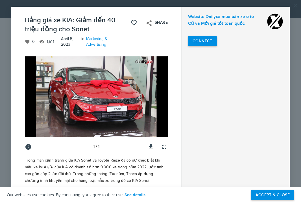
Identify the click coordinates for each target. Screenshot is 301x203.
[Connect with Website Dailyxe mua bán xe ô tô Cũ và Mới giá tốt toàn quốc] (202, 41)
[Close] (295, 5)
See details (135, 195)
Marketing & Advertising (96, 42)
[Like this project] (133, 22)
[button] (150, 101)
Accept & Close (273, 195)
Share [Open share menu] (157, 23)
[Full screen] (164, 147)
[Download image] (150, 147)
